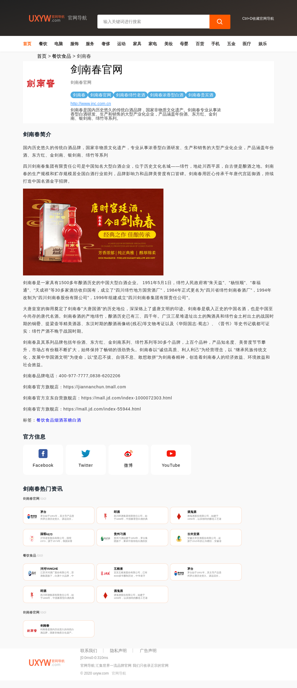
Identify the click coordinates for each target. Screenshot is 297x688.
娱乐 (262, 44)
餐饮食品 (61, 56)
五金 (231, 44)
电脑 (58, 44)
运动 (121, 44)
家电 (152, 44)
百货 (200, 44)
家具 (137, 44)
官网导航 (119, 678)
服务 (90, 44)
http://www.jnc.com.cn (91, 103)
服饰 (74, 44)
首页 (27, 44)
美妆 (168, 44)
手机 (215, 44)
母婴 (184, 44)
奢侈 (106, 44)
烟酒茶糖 (63, 420)
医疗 (247, 44)
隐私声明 (118, 656)
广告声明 (148, 656)
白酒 (76, 420)
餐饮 (43, 44)
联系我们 (88, 656)
